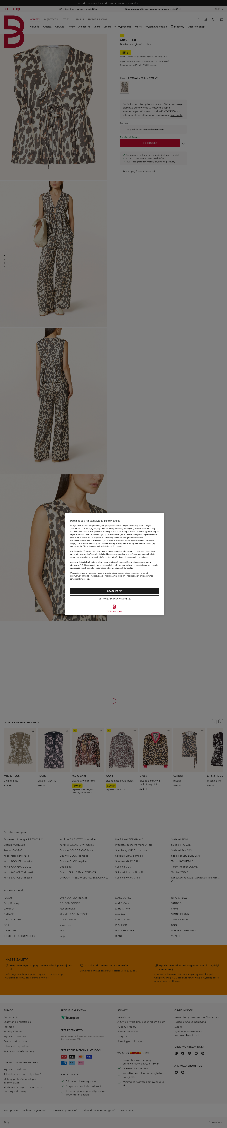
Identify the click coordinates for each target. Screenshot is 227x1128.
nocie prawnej (104, 573)
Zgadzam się (114, 591)
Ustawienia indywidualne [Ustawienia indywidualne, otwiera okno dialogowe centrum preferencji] (114, 599)
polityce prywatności (87, 573)
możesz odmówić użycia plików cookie (113, 568)
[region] (114, 564)
